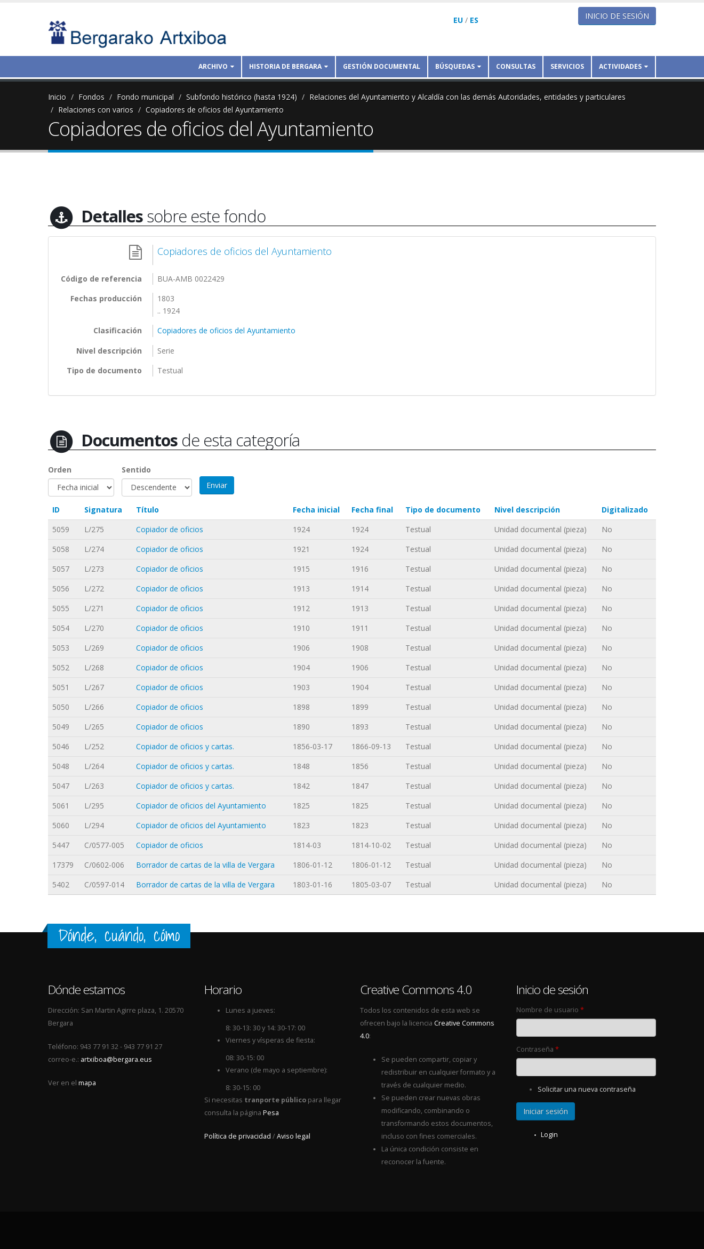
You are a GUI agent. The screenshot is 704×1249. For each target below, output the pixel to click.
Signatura (103, 510)
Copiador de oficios (169, 529)
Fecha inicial (316, 510)
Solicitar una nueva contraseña (587, 1089)
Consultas (515, 66)
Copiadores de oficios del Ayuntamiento (215, 110)
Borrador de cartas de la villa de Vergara (205, 865)
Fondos (91, 97)
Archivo (216, 66)
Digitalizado (625, 510)
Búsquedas (458, 66)
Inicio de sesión (617, 16)
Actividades (623, 66)
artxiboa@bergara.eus (116, 1059)
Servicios (567, 66)
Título (147, 510)
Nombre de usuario (550, 1009)
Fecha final (372, 510)
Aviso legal (293, 1136)
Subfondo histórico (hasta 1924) (241, 97)
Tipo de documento (443, 510)
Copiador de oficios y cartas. (185, 746)
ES (474, 20)
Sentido (136, 470)
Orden (59, 470)
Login (549, 1134)
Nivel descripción (527, 510)
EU (458, 20)
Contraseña (537, 1049)
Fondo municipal (145, 97)
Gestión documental (381, 66)
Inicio (57, 97)
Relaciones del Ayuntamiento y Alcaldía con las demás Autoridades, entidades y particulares (467, 97)
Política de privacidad (237, 1136)
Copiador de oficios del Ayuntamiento (201, 805)
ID (56, 510)
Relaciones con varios (95, 110)
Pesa (271, 1112)
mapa (87, 1082)
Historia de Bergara (288, 66)
